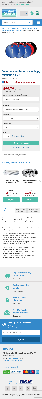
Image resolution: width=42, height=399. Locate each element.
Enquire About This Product (33, 210)
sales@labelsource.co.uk (12, 360)
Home (3, 28)
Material (6, 106)
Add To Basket (20, 143)
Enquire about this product (21, 148)
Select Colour (8, 123)
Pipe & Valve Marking (13, 28)
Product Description (7, 210)
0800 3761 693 (22, 4)
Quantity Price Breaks (21, 99)
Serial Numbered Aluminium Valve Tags (19, 29)
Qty (4, 132)
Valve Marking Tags (26, 28)
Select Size (7, 114)
